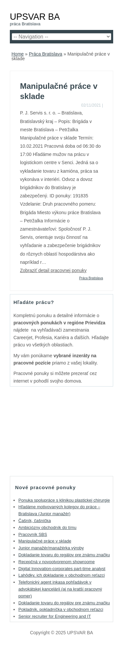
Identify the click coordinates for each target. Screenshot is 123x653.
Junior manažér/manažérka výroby (51, 547)
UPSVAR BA (35, 16)
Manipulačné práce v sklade (44, 541)
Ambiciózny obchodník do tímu (47, 527)
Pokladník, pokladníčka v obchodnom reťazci (60, 609)
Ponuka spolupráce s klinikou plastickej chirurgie (64, 500)
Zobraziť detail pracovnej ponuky (53, 270)
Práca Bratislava (45, 54)
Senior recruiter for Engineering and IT (54, 616)
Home (17, 54)
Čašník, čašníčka (34, 520)
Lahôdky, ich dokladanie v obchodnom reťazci (61, 575)
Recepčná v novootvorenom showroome (56, 561)
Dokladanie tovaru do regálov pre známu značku (64, 554)
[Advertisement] (61, 431)
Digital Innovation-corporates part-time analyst (61, 568)
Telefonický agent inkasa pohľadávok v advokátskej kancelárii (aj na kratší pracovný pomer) (60, 589)
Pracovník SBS (32, 534)
